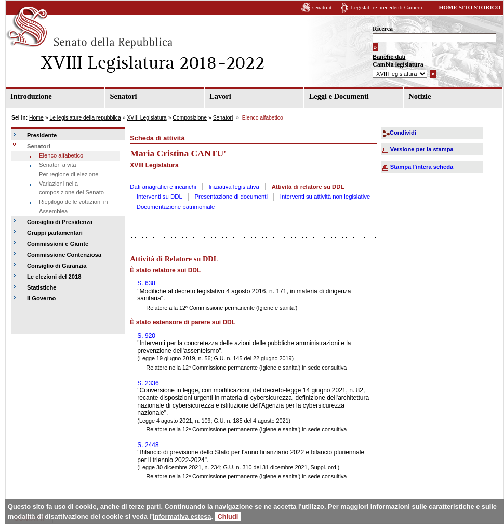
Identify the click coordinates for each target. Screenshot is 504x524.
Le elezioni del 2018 (54, 276)
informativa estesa (182, 516)
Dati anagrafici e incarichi (163, 187)
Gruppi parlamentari (55, 233)
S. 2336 (147, 383)
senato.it (322, 7)
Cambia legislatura (398, 64)
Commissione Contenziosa (64, 255)
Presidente (42, 135)
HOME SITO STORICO (469, 7)
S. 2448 (147, 445)
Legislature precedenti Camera (386, 7)
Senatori (123, 96)
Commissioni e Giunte (57, 244)
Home (36, 118)
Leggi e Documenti (339, 96)
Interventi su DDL (159, 196)
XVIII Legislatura (146, 118)
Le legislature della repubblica (85, 118)
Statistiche (42, 287)
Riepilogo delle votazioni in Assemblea (73, 206)
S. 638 (146, 283)
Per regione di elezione (68, 174)
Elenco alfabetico (61, 155)
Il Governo (41, 298)
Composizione (190, 118)
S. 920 (146, 335)
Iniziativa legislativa (233, 187)
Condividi (403, 132)
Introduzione (31, 96)
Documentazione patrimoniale (176, 207)
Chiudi (228, 516)
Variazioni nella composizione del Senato (71, 188)
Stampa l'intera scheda (421, 167)
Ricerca (383, 28)
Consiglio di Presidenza (59, 222)
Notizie (419, 96)
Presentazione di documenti (231, 196)
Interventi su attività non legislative (325, 196)
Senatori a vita (57, 165)
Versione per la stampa (422, 149)
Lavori (220, 96)
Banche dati (389, 57)
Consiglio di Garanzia (56, 266)
